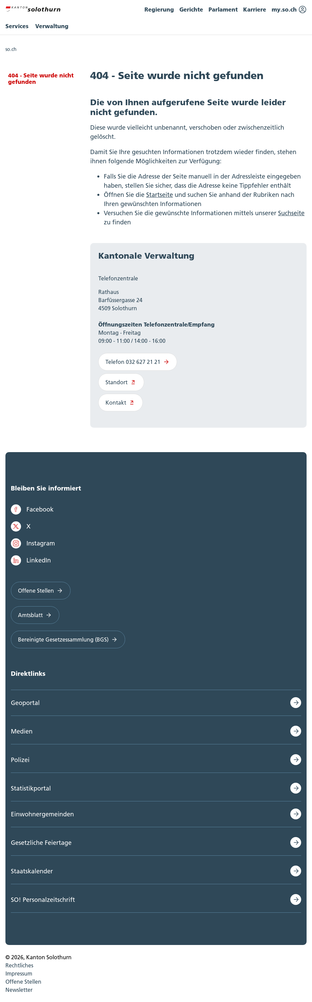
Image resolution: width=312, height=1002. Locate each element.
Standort (121, 382)
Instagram (33, 543)
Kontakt (120, 402)
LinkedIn (31, 560)
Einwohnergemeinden (42, 814)
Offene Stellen (40, 590)
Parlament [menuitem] (223, 9)
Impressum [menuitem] (18, 973)
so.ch (11, 49)
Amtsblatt (35, 615)
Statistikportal (31, 788)
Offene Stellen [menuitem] (23, 981)
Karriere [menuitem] (254, 9)
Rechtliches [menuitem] (19, 965)
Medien (22, 731)
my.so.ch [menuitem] (289, 9)
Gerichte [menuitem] (191, 9)
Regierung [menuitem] (159, 9)
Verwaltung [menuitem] (52, 26)
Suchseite (291, 213)
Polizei (20, 760)
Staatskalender (32, 871)
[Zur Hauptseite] (32, 8)
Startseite (159, 195)
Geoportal (25, 703)
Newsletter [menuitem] (19, 989)
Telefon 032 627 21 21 (137, 362)
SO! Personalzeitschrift (43, 900)
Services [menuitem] (16, 26)
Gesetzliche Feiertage (41, 843)
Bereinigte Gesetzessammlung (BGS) (68, 639)
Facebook (32, 509)
